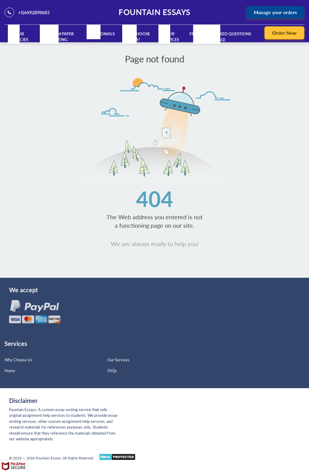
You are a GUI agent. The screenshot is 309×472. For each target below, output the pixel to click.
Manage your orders (275, 12)
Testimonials (100, 33)
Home (10, 370)
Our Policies (19, 36)
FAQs (112, 370)
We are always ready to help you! (155, 243)
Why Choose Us (18, 359)
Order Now (284, 33)
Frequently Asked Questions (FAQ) (220, 36)
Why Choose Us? (136, 36)
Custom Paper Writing (59, 36)
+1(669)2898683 (33, 12)
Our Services (170, 36)
